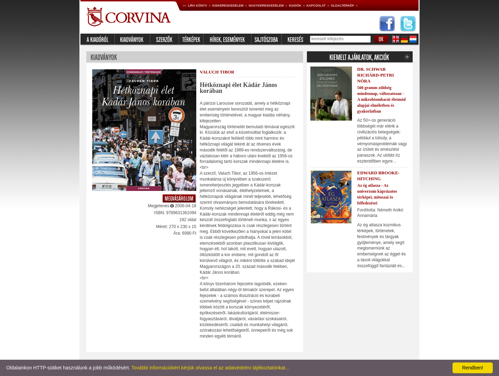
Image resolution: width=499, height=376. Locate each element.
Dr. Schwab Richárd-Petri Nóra (375, 75)
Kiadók (295, 5)
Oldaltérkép (342, 5)
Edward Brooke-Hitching (378, 175)
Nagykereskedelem (266, 5)
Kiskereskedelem (227, 5)
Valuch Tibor (217, 72)
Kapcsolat (316, 5)
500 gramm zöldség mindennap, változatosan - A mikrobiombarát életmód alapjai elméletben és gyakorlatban (381, 99)
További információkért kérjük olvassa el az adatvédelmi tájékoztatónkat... (210, 367)
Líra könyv (197, 5)
